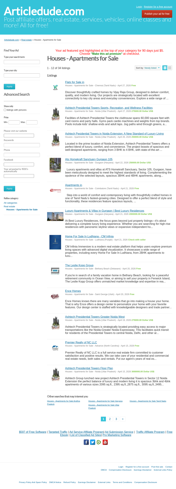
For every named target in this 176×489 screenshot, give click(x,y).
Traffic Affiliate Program (150, 431)
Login (139, 6)
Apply (9, 86)
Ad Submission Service (119, 431)
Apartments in (73, 185)
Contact (168, 467)
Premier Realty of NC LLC (81, 342)
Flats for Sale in (74, 82)
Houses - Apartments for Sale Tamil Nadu (148, 401)
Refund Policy (69, 482)
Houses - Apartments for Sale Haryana (105, 401)
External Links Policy (163, 470)
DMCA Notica (55, 482)
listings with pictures (17, 110)
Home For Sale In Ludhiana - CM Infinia (89, 236)
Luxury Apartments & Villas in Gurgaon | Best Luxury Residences (104, 210)
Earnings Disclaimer (143, 470)
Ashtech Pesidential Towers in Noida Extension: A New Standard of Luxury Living (114, 133)
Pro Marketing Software (117, 435)
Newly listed (150, 68)
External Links (104, 482)
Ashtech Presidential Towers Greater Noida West (95, 316)
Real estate (9, 206)
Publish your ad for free (157, 13)
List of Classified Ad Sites (85, 435)
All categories (10, 203)
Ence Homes (73, 291)
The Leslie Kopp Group (79, 265)
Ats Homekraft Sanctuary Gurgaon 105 (89, 159)
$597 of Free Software (32, 431)
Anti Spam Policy (39, 482)
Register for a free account (158, 6)
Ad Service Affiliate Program (86, 431)
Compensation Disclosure (120, 470)
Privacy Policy (25, 482)
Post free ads (157, 467)
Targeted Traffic (57, 431)
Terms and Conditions (122, 482)
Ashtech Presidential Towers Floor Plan (89, 368)
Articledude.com (44, 11)
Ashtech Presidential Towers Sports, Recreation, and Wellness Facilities (109, 107)
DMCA (104, 470)
